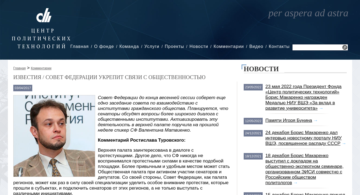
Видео (256, 46)
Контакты (279, 46)
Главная (79, 46)
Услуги (151, 46)
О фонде (104, 46)
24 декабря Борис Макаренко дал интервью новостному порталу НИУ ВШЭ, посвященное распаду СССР (303, 138)
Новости (198, 46)
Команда (129, 46)
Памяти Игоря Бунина (288, 120)
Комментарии (229, 46)
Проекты (174, 46)
